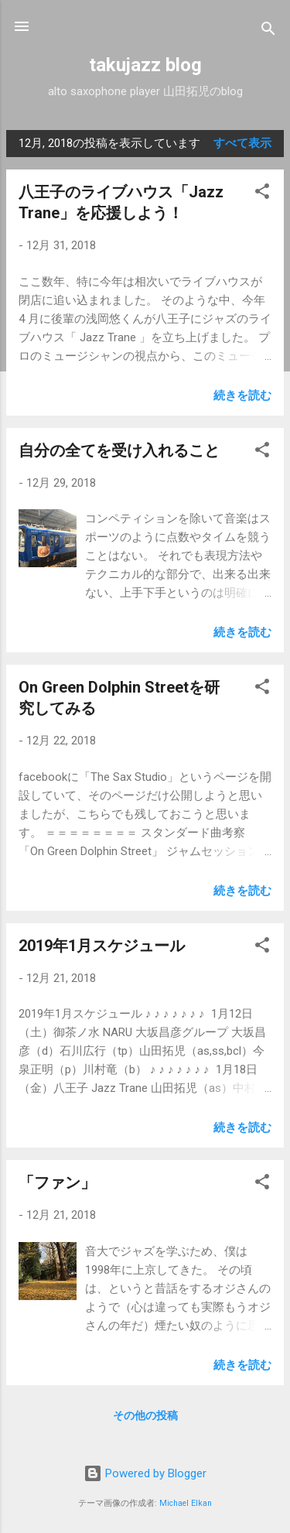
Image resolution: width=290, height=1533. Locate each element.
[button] (262, 194)
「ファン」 (57, 1182)
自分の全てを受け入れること (119, 450)
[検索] (268, 31)
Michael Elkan (185, 1503)
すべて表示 (242, 143)
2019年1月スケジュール (102, 945)
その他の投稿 (145, 1415)
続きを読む (242, 395)
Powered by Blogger (145, 1473)
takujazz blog (145, 65)
